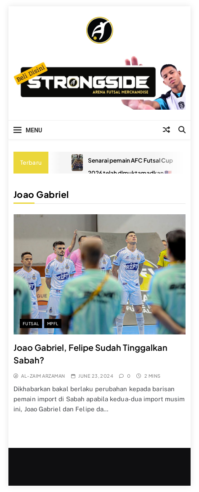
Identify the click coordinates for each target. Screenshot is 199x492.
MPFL (52, 323)
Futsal (31, 323)
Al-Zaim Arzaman (43, 376)
